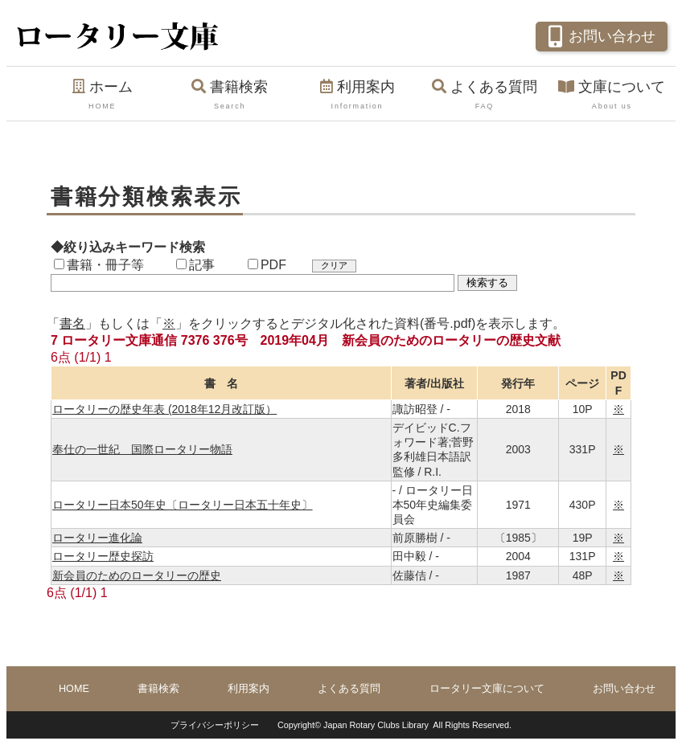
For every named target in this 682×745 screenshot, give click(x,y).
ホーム (102, 96)
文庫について (612, 96)
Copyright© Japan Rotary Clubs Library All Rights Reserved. (394, 725)
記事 (195, 265)
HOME (74, 688)
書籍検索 (229, 96)
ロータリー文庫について (486, 688)
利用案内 (357, 96)
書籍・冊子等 (99, 265)
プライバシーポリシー (214, 725)
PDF (267, 265)
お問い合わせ (599, 35)
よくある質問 (484, 96)
